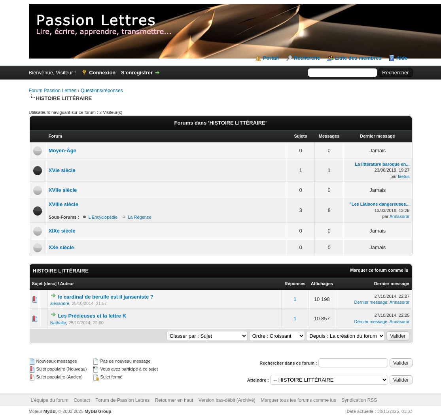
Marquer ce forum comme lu (379, 270)
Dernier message (391, 283)
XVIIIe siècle (63, 204)
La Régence (139, 217)
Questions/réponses (102, 90)
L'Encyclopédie (102, 217)
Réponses (295, 283)
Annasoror (400, 216)
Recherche (307, 58)
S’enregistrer (137, 73)
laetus (403, 176)
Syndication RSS (359, 400)
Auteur (67, 283)
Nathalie (58, 322)
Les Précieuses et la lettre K (92, 316)
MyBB (50, 411)
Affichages (322, 283)
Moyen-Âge (62, 150)
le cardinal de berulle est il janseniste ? (105, 297)
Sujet (37, 283)
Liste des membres (358, 58)
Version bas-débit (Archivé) (227, 400)
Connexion (102, 73)
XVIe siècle (62, 170)
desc (50, 283)
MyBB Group (98, 411)
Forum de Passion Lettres (122, 400)
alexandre (59, 303)
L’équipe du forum (49, 400)
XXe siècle (61, 247)
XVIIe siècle (63, 190)
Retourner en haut (174, 400)
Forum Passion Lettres (53, 90)
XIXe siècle (62, 231)
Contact (82, 400)
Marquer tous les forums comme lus (298, 400)
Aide (401, 58)
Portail (271, 58)
